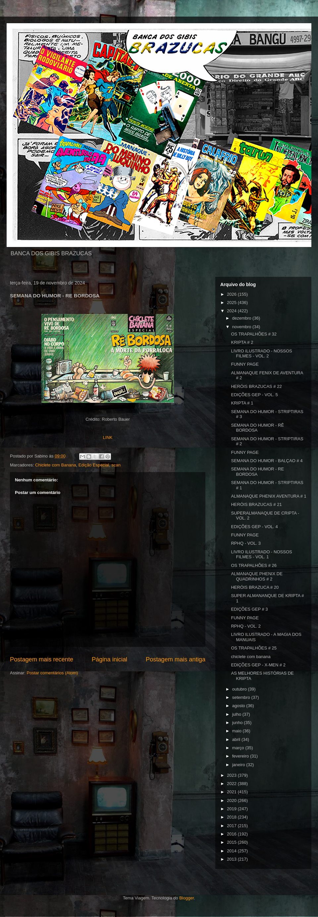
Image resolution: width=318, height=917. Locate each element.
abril (236, 739)
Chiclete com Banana (55, 464)
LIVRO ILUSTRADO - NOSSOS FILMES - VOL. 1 (261, 554)
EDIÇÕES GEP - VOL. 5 (254, 394)
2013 (232, 859)
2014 (232, 850)
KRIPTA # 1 (242, 402)
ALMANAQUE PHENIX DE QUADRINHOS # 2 (256, 576)
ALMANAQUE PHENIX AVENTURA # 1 (268, 496)
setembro (241, 697)
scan (115, 464)
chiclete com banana (250, 656)
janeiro (239, 764)
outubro (240, 689)
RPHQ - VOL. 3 (246, 543)
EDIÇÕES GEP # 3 (249, 609)
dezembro (242, 318)
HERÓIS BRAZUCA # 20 (255, 587)
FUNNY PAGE (244, 364)
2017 (232, 825)
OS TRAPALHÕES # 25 (254, 647)
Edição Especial (94, 464)
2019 (232, 808)
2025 (232, 302)
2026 (232, 294)
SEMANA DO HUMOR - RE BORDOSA (257, 471)
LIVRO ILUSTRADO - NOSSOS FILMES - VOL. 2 (261, 353)
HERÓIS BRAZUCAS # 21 (256, 504)
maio (237, 730)
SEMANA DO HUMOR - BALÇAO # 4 (266, 460)
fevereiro (241, 756)
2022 (232, 783)
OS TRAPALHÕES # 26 (254, 565)
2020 (232, 800)
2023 (232, 775)
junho (238, 722)
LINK (108, 437)
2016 (232, 833)
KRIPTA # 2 (242, 342)
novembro (242, 326)
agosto (239, 705)
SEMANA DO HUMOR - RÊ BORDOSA (257, 428)
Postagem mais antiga (175, 659)
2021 (232, 791)
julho (237, 714)
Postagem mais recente (41, 659)
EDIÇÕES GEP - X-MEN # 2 (258, 664)
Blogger (186, 897)
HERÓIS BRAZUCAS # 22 (256, 386)
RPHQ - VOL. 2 (246, 626)
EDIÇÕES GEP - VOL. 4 (254, 526)
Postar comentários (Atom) (52, 672)
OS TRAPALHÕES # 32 (254, 334)
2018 (232, 817)
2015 (232, 842)
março (238, 747)
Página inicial (109, 659)
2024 (232, 310)
